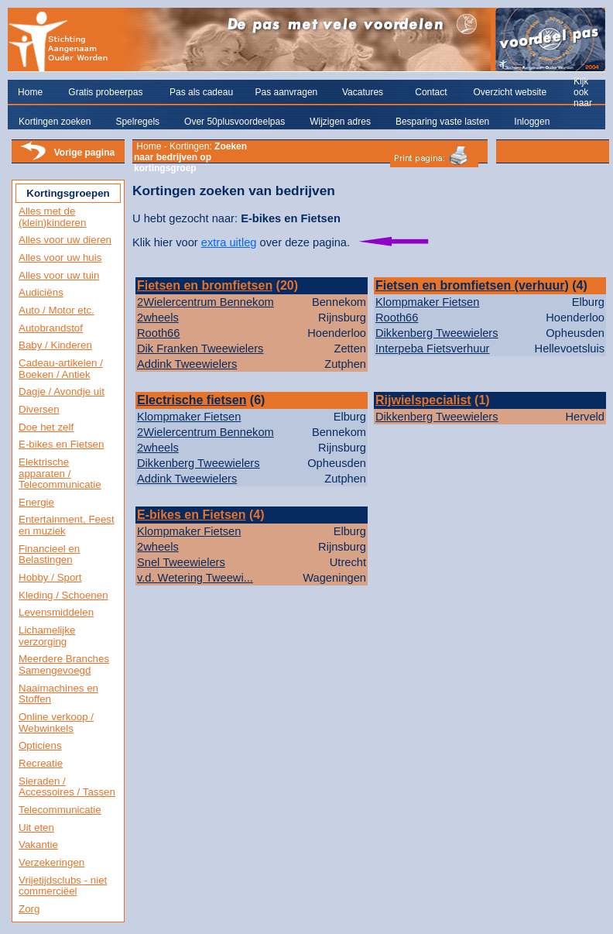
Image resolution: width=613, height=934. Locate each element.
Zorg (29, 909)
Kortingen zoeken (55, 121)
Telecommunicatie (60, 810)
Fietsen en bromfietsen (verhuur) (472, 285)
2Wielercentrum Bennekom (205, 302)
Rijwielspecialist (423, 400)
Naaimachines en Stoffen (58, 694)
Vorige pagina (84, 152)
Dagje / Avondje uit (61, 391)
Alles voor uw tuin (59, 275)
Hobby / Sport (50, 577)
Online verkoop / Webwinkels (56, 722)
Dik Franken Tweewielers (200, 348)
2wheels (158, 317)
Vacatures (362, 92)
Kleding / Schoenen (63, 595)
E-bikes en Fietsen (61, 444)
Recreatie (41, 763)
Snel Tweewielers (181, 562)
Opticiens (40, 745)
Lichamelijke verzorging (47, 635)
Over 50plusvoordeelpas (234, 121)
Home (30, 92)
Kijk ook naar (583, 92)
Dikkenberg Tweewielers (436, 333)
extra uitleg (229, 242)
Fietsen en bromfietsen (204, 285)
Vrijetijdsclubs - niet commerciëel (63, 886)
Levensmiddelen (56, 612)
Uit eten (36, 827)
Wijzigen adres (340, 121)
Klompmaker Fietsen (427, 302)
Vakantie (38, 844)
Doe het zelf (46, 427)
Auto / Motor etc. (56, 310)
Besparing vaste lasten (442, 121)
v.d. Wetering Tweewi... (195, 578)
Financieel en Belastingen (49, 554)
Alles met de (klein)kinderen (52, 216)
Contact (431, 92)
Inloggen (532, 121)
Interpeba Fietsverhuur (432, 348)
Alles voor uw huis (60, 257)
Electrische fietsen (191, 400)
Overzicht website (509, 92)
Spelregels (137, 121)
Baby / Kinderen (55, 345)
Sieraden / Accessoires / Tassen (67, 786)
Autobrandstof (51, 328)
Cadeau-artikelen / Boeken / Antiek (61, 368)
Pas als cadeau (201, 92)
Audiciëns (41, 292)
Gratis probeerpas (105, 92)
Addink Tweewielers (187, 364)
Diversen (39, 409)
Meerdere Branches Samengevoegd (64, 664)
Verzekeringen (51, 862)
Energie (36, 502)
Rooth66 (158, 333)
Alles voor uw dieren (65, 240)
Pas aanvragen (286, 92)
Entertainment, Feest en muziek (67, 525)
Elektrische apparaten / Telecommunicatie (60, 473)
